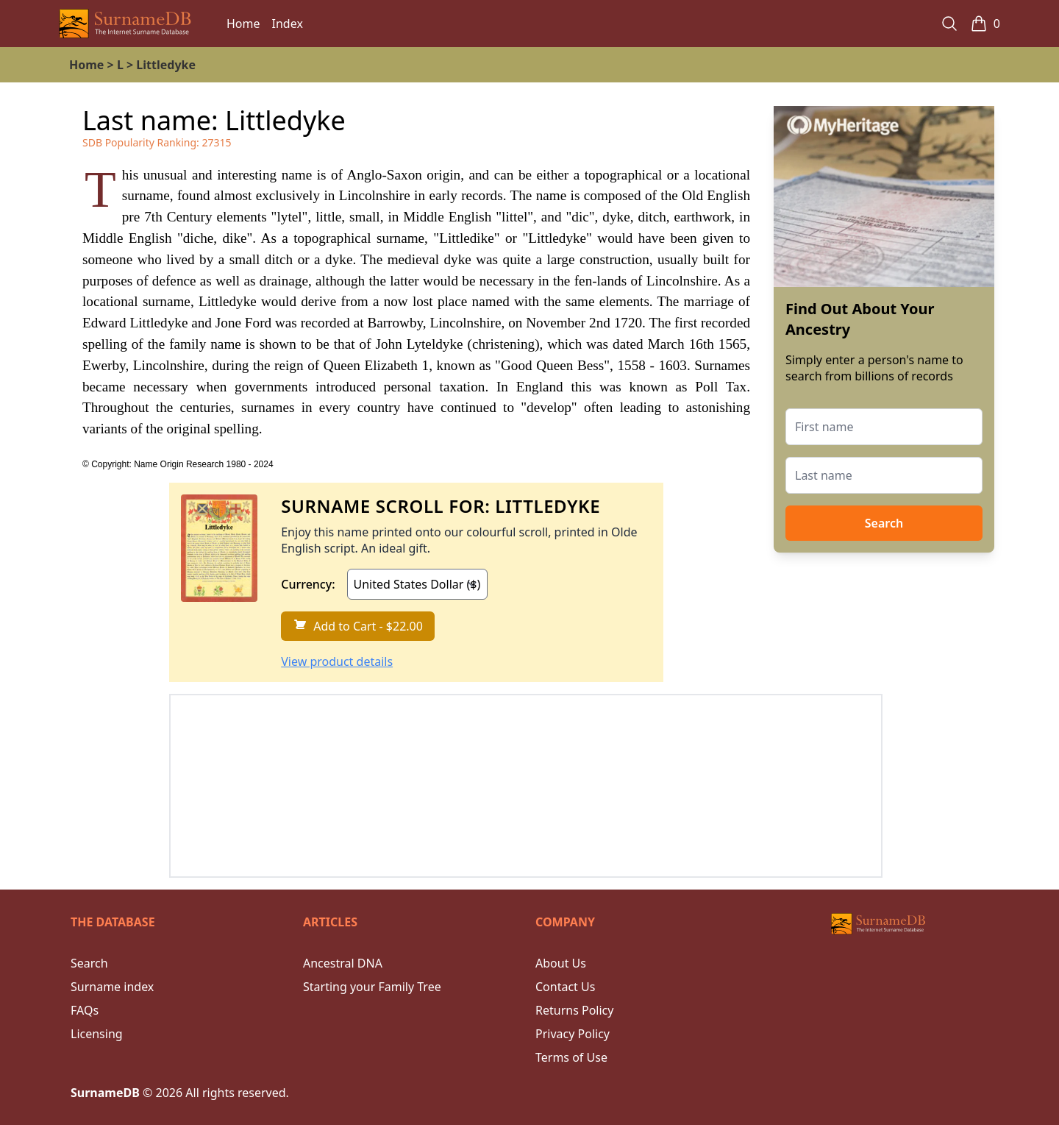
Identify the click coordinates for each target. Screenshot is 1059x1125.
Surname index (112, 987)
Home (243, 23)
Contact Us (565, 987)
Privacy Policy (572, 1034)
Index (287, 23)
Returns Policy (574, 1010)
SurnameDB (105, 1093)
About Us (560, 963)
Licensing (97, 1034)
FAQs (85, 1010)
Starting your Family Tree (372, 987)
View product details (337, 661)
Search (884, 523)
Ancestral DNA (342, 963)
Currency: (308, 584)
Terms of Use (571, 1057)
